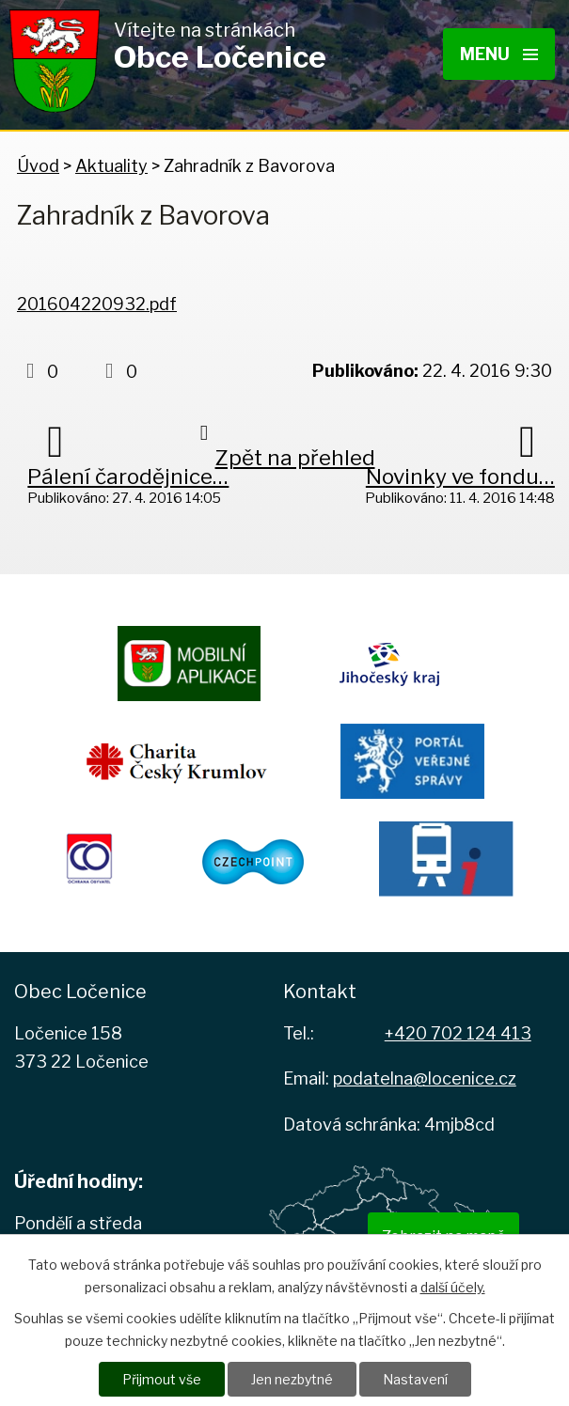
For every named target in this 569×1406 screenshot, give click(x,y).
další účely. (452, 1287)
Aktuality (111, 166)
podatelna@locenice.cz (424, 1078)
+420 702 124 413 (458, 1033)
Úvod (38, 166)
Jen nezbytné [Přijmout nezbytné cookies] (292, 1379)
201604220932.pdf (97, 304)
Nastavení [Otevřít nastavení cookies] (415, 1379)
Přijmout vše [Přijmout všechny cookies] (161, 1379)
